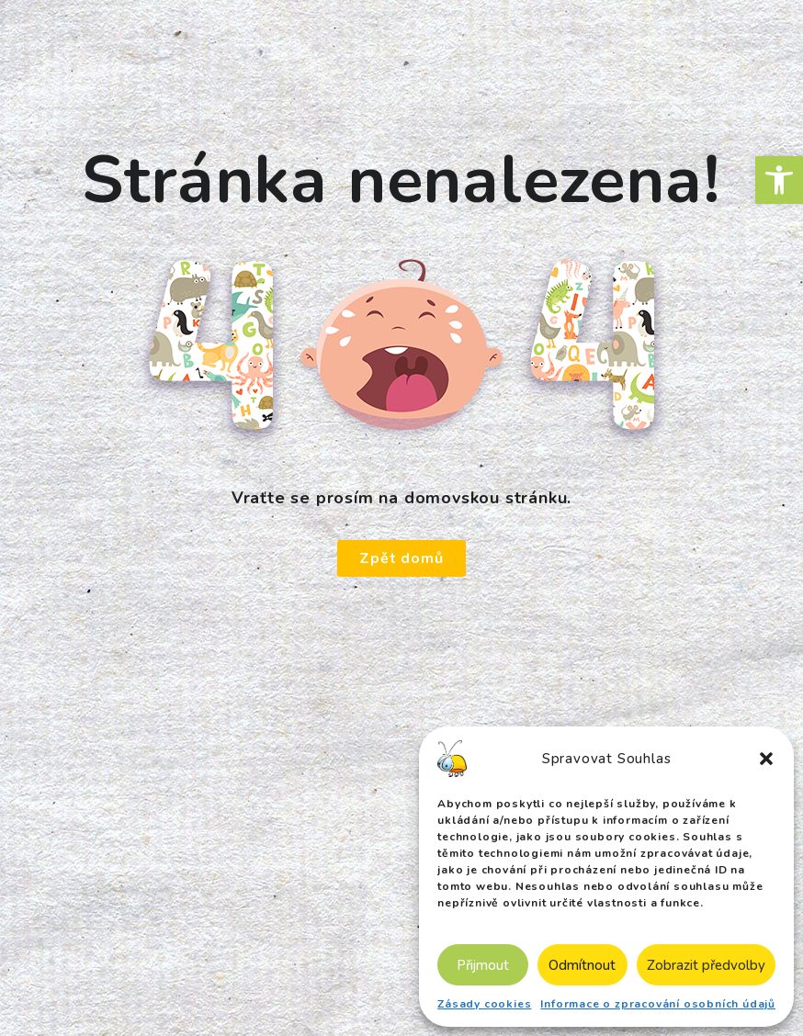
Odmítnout (582, 965)
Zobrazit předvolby (706, 965)
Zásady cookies (484, 1004)
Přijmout (483, 965)
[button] (779, 180)
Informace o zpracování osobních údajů (657, 1004)
